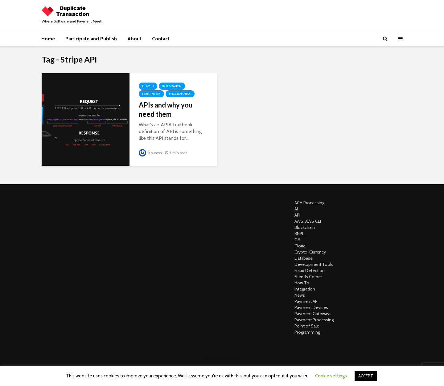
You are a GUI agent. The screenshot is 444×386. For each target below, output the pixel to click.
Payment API (151, 94)
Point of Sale (306, 326)
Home (48, 39)
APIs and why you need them (165, 109)
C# (297, 239)
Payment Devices (311, 307)
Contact (161, 39)
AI (296, 209)
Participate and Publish (91, 39)
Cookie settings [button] (331, 376)
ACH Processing (309, 202)
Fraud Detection (309, 270)
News (299, 295)
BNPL (299, 233)
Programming (180, 94)
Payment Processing (314, 320)
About (134, 39)
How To (148, 86)
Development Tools (313, 264)
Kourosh (150, 152)
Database (303, 258)
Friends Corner (308, 276)
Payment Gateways (312, 313)
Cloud (300, 246)
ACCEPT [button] (365, 375)
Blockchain (304, 227)
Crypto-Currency (310, 252)
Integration (172, 86)
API (297, 215)
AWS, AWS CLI (307, 221)
